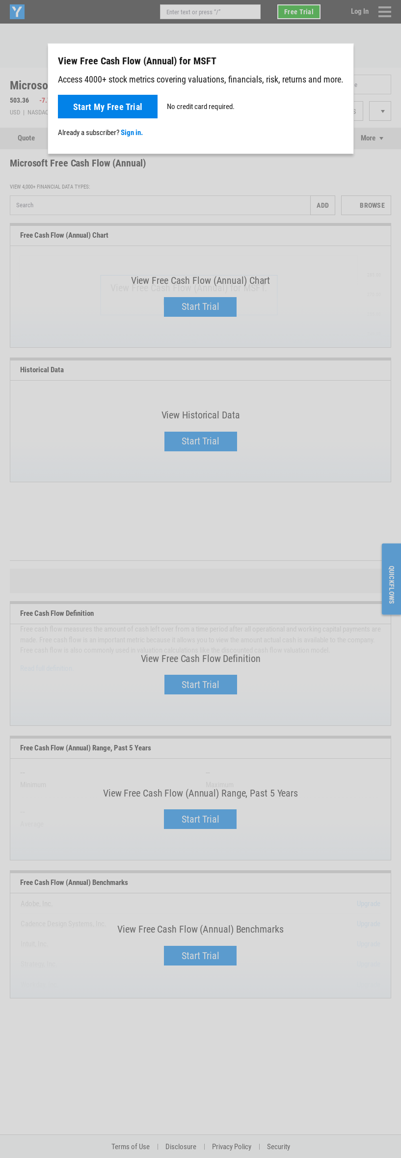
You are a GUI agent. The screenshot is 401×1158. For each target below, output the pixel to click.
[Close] (341, 60)
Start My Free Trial (108, 107)
